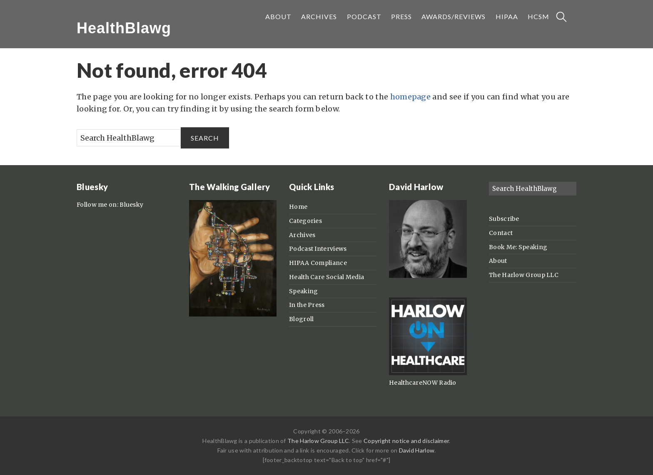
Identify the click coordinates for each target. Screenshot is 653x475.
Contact (501, 233)
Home (298, 206)
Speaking (303, 291)
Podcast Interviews (317, 248)
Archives (302, 235)
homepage (410, 96)
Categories (305, 221)
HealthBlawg (124, 28)
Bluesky (131, 204)
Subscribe (504, 219)
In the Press (307, 305)
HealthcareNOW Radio (422, 382)
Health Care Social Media (326, 277)
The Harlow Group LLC (523, 275)
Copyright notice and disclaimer (406, 440)
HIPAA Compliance (318, 263)
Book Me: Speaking (518, 247)
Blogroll (301, 319)
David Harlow (417, 450)
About (498, 261)
